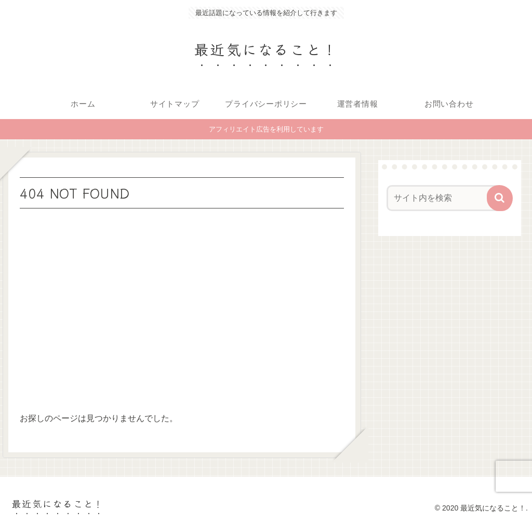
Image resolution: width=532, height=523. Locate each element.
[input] (444, 198)
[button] (500, 198)
